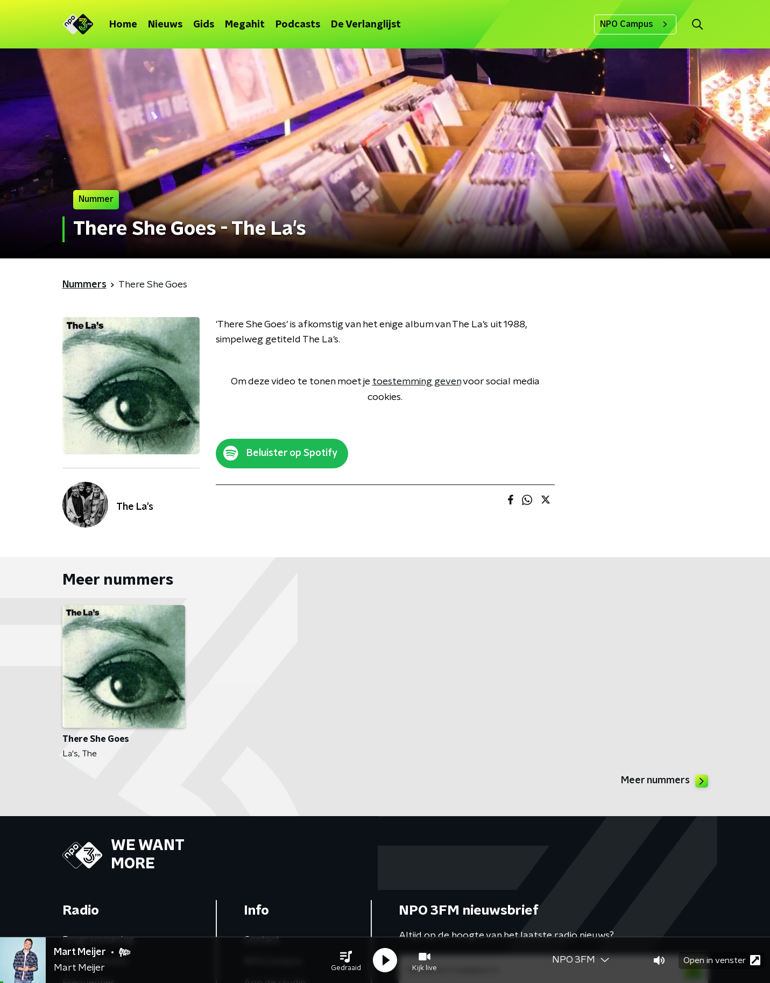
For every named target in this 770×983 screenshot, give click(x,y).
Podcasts (297, 25)
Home (123, 25)
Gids (203, 25)
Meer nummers (664, 781)
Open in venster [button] (721, 960)
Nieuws (165, 25)
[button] (346, 960)
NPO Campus (635, 24)
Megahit (245, 25)
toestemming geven (416, 382)
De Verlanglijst (366, 25)
